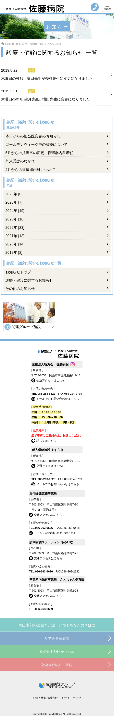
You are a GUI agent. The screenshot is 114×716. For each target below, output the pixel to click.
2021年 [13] (14, 236)
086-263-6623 (46, 479)
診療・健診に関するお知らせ (40, 43)
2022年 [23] (14, 228)
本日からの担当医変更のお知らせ (32, 136)
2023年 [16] (14, 219)
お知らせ (12, 43)
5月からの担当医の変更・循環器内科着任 (39, 153)
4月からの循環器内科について (30, 170)
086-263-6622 (46, 393)
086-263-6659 (44, 609)
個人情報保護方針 (46, 698)
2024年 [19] (14, 211)
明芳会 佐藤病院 (57, 638)
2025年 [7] (13, 202)
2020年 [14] (14, 244)
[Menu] (107, 7)
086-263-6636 (44, 527)
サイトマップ (72, 698)
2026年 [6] (13, 194)
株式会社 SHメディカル (57, 651)
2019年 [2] (13, 253)
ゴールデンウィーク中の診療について (36, 145)
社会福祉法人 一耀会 (57, 665)
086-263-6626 (44, 571)
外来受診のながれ (20, 161)
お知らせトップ (18, 272)
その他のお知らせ (20, 289)
